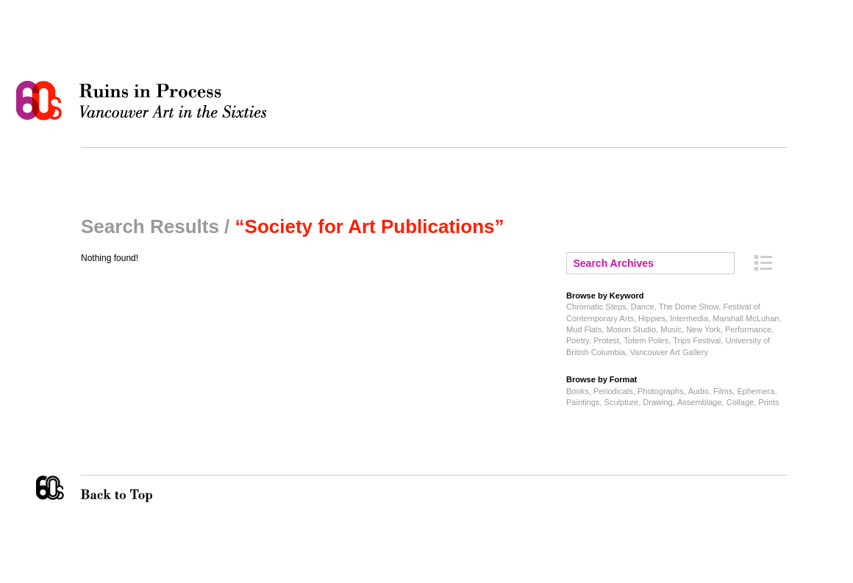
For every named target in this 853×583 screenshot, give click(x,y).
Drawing (657, 402)
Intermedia (689, 318)
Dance (642, 306)
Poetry (577, 340)
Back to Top (146, 489)
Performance (748, 329)
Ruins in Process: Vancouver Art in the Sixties (145, 101)
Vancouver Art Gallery (668, 352)
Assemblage (699, 402)
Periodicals (613, 391)
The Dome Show (689, 306)
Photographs (661, 391)
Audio (698, 391)
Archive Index (763, 263)
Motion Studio (631, 329)
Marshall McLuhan (746, 318)
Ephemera (755, 391)
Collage (740, 402)
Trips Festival (697, 340)
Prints (768, 402)
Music (671, 329)
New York (703, 329)
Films (722, 391)
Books (577, 391)
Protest (606, 340)
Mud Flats (584, 329)
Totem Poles (646, 340)
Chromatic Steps (596, 306)
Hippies (651, 318)
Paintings (582, 402)
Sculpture (621, 402)
